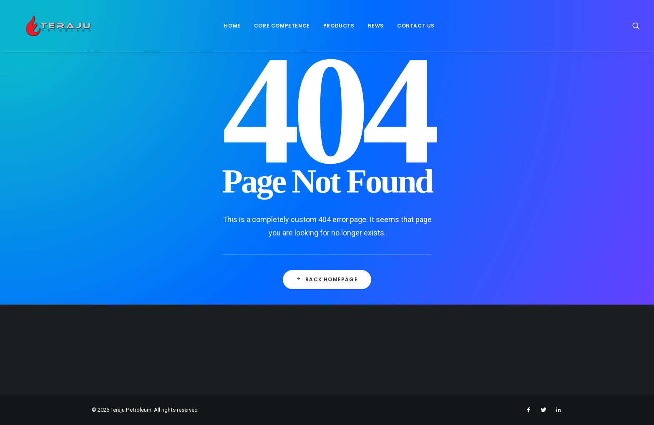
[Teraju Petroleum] (56, 28)
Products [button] (336, 27)
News (373, 27)
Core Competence (279, 27)
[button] (636, 28)
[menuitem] (230, 28)
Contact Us (413, 27)
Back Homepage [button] (327, 279)
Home (230, 27)
